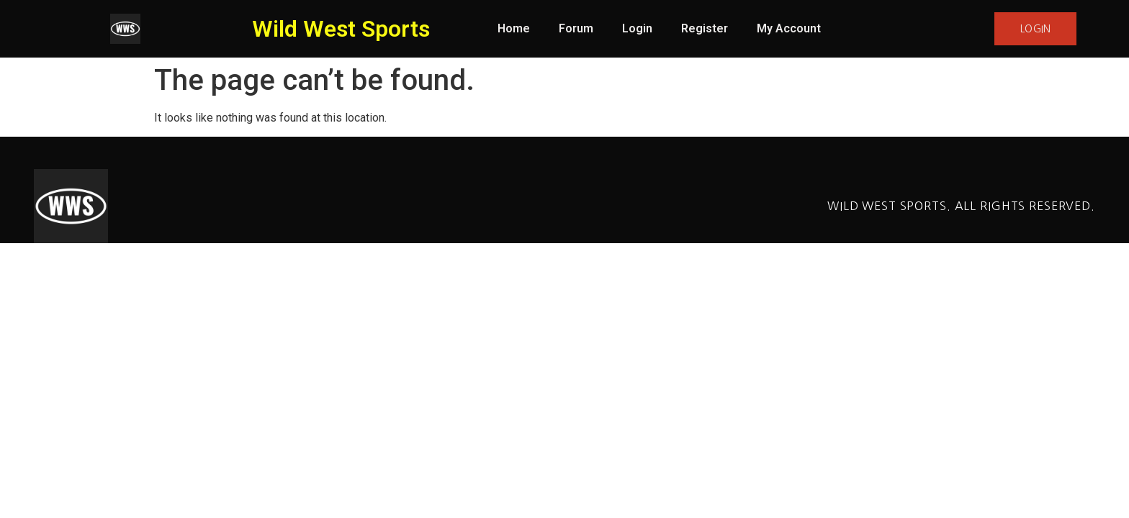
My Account (789, 28)
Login (637, 28)
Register (704, 28)
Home (514, 28)
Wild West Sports (341, 28)
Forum (576, 28)
